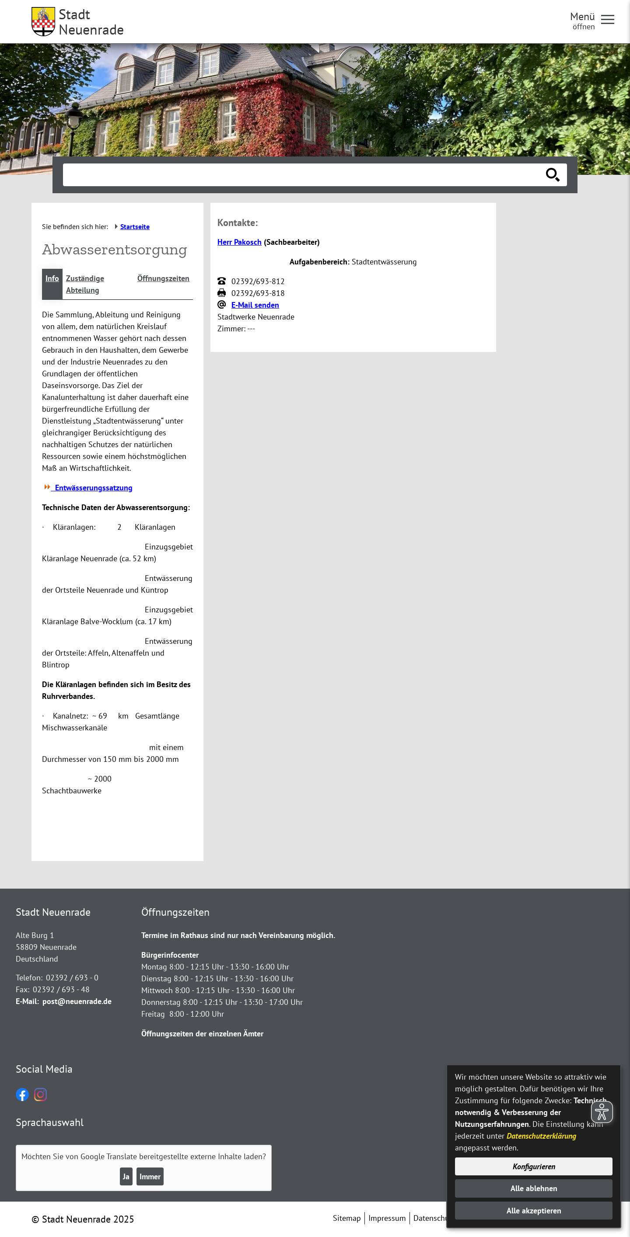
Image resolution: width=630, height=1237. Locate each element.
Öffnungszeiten (163, 278)
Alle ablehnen (534, 1188)
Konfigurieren (534, 1166)
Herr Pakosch (239, 242)
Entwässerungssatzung (87, 488)
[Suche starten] (553, 175)
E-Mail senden (255, 305)
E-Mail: (27, 1001)
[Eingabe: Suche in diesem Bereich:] (305, 174)
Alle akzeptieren (534, 1211)
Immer (150, 1176)
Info (52, 278)
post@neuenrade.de (77, 1001)
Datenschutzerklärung (541, 1136)
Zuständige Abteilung (85, 284)
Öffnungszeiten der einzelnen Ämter (202, 1034)
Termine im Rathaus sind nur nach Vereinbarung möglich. (238, 935)
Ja (126, 1176)
